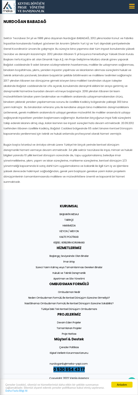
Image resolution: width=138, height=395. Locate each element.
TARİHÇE (69, 220)
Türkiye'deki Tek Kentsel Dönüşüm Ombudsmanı (69, 309)
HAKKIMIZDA (69, 225)
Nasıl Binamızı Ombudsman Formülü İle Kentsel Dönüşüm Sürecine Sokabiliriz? (69, 303)
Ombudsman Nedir (69, 292)
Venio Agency (79, 378)
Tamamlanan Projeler (69, 328)
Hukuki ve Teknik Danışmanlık (69, 273)
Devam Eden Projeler (69, 322)
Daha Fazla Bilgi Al (16, 391)
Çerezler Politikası (69, 347)
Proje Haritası (69, 334)
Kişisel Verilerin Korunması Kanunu (69, 353)
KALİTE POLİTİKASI (69, 237)
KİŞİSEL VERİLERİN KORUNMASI (69, 242)
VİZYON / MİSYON (69, 231)
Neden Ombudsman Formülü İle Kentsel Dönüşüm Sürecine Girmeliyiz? (69, 297)
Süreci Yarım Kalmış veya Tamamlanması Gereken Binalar (69, 267)
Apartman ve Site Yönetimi (69, 278)
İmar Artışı (69, 261)
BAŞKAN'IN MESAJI (69, 214)
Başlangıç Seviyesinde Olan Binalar (69, 256)
